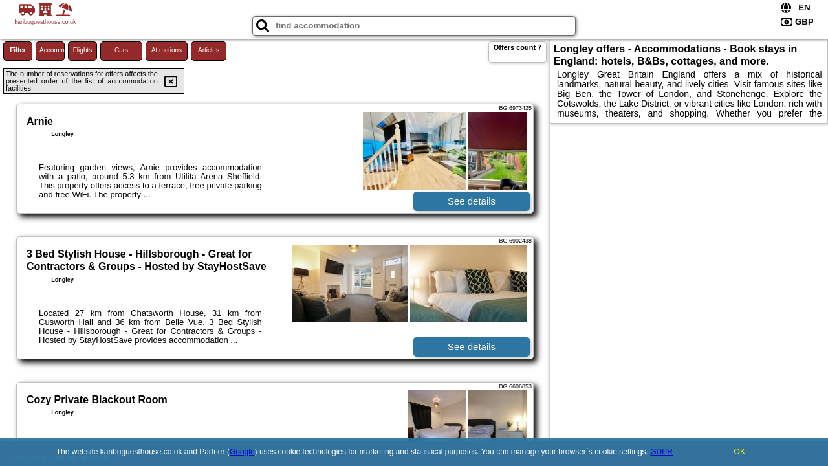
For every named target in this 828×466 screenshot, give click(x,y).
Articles (208, 50)
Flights (82, 50)
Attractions (166, 50)
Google (242, 451)
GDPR (661, 451)
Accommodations (52, 50)
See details (472, 200)
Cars (121, 50)
